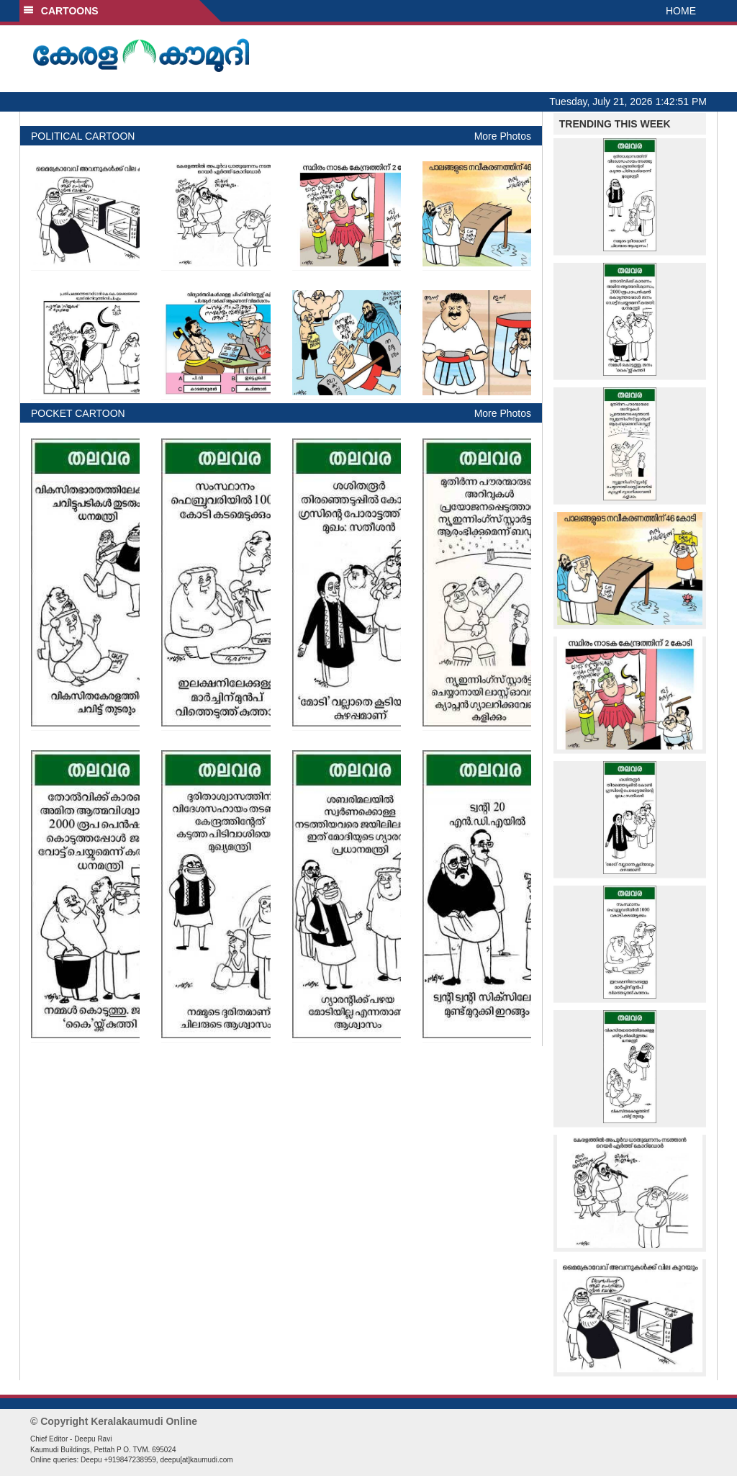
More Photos (502, 136)
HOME (681, 11)
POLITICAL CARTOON (83, 136)
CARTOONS (61, 11)
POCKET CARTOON (78, 413)
